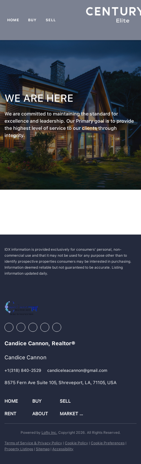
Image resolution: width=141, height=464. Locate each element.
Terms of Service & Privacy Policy (33, 443)
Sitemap (43, 449)
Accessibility (62, 449)
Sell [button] (51, 20)
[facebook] (8, 327)
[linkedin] (20, 327)
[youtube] (44, 327)
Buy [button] (32, 20)
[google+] (56, 327)
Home (13, 20)
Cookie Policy (76, 443)
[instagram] (32, 327)
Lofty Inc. (49, 432)
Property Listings (18, 449)
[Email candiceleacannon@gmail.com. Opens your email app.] (77, 370)
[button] (18, 401)
